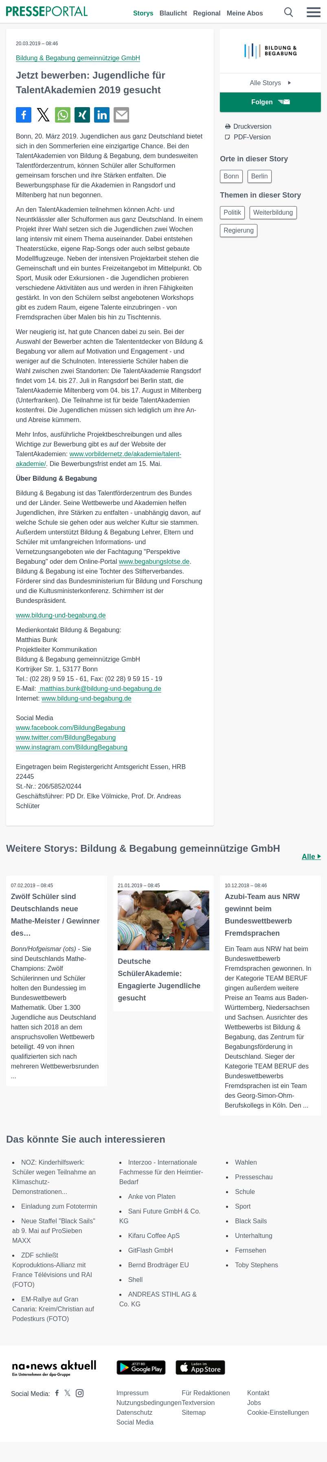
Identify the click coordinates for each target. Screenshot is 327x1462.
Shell (135, 1280)
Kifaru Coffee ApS (154, 1236)
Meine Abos (245, 13)
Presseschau (254, 1177)
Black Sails (251, 1221)
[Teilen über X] (43, 115)
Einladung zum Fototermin (59, 1206)
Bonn (231, 176)
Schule (245, 1192)
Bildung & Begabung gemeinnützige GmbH (78, 58)
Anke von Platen (152, 1197)
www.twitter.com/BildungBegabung (66, 737)
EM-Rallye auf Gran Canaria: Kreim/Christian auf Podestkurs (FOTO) (53, 1309)
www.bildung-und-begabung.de (61, 615)
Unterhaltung (253, 1236)
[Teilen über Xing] (82, 115)
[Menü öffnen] (313, 12)
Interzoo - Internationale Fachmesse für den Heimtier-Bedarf (161, 1172)
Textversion (198, 1403)
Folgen (270, 102)
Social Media (135, 1422)
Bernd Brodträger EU (158, 1265)
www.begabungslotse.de (154, 561)
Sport (242, 1206)
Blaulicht (173, 13)
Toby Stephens (256, 1265)
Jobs (254, 1403)
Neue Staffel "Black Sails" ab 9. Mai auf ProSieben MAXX (53, 1231)
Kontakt (258, 1393)
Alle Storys (270, 82)
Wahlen (246, 1162)
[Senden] (121, 115)
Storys (143, 13)
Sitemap (194, 1412)
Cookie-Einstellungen (278, 1412)
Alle (311, 857)
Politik (232, 212)
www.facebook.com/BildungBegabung (70, 727)
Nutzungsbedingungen (149, 1403)
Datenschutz (134, 1412)
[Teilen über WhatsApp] (62, 115)
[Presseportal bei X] (65, 1394)
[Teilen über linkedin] (102, 115)
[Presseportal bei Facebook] (54, 1394)
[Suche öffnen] (289, 12)
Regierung (239, 230)
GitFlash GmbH (150, 1250)
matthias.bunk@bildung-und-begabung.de (99, 688)
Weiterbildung (273, 212)
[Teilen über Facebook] (23, 115)
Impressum (132, 1393)
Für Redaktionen (206, 1393)
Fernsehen (250, 1250)
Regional (207, 13)
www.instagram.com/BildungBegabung (71, 747)
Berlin (259, 176)
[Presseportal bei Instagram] (77, 1392)
